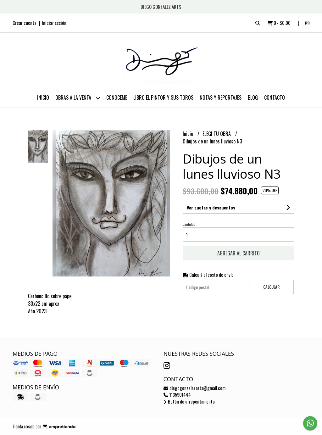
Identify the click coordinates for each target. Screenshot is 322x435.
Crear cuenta (24, 22)
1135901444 (177, 394)
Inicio (43, 97)
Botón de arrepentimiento (189, 401)
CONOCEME (116, 97)
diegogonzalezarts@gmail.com (194, 388)
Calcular (271, 287)
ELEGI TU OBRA (217, 133)
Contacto (274, 97)
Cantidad (189, 224)
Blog (253, 97)
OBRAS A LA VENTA (77, 98)
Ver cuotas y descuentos (211, 207)
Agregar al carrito (238, 253)
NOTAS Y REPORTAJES (221, 97)
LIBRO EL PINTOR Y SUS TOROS (163, 97)
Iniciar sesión (54, 22)
